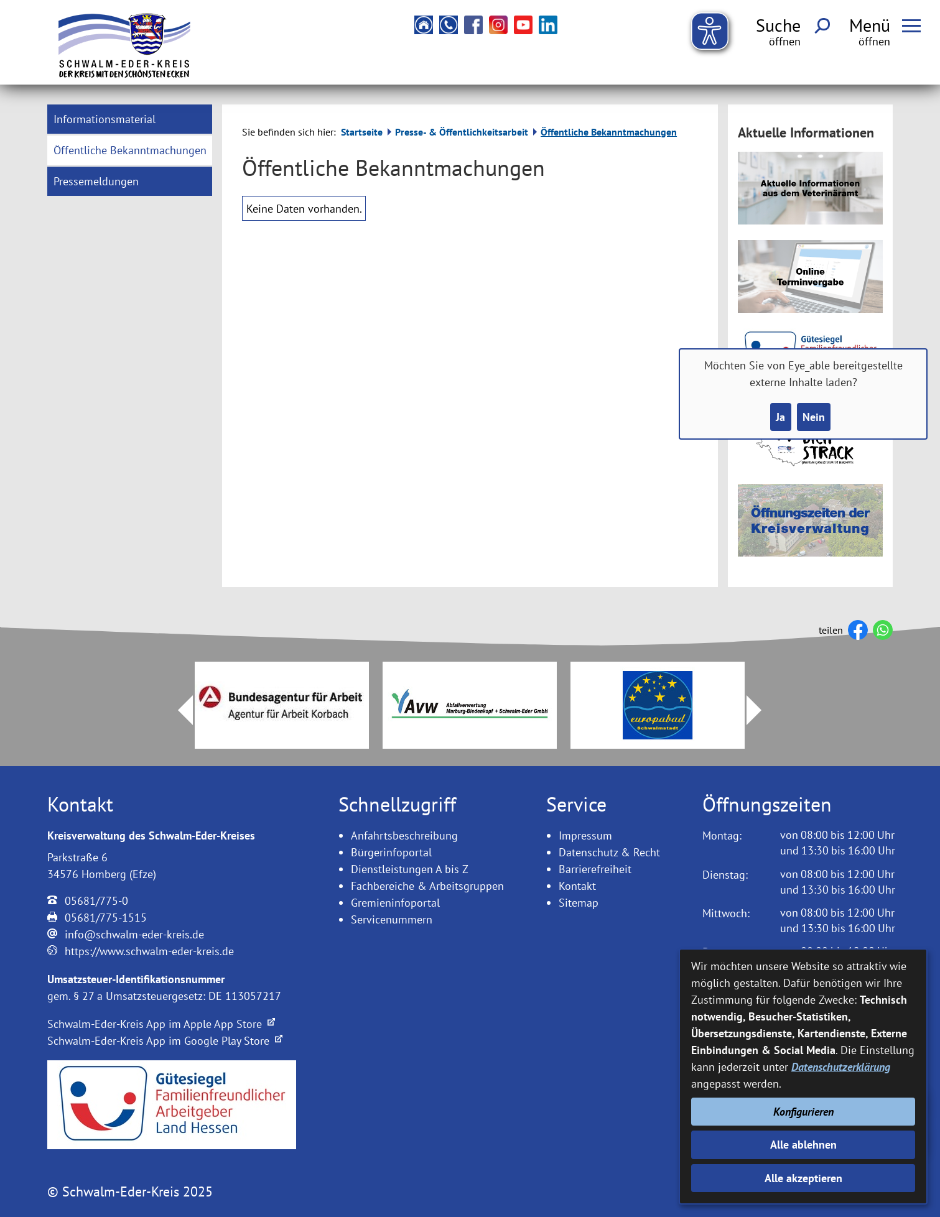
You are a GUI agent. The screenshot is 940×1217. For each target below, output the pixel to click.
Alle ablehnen (803, 1144)
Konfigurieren (803, 1111)
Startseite (362, 132)
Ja (780, 417)
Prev (178, 710)
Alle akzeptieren (803, 1178)
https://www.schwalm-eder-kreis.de (149, 951)
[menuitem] (130, 119)
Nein (814, 417)
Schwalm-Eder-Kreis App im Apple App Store (161, 1024)
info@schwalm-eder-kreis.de (134, 934)
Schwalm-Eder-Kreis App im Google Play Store (164, 1041)
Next (761, 710)
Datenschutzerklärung (840, 1067)
